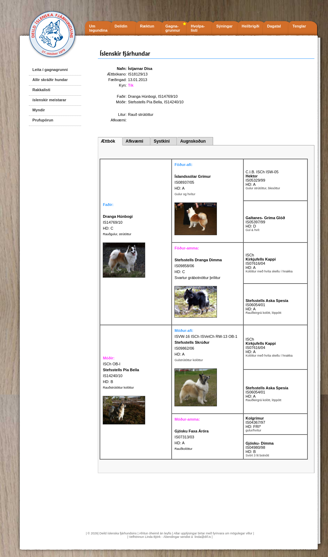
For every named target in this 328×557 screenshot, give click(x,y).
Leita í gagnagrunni (50, 69)
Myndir (38, 110)
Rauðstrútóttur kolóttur (118, 387)
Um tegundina (98, 28)
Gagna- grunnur (172, 28)
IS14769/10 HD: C (118, 222)
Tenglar (299, 26)
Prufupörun (42, 120)
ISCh (249, 255)
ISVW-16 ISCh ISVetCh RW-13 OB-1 (205, 336)
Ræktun (147, 26)
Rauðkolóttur (183, 449)
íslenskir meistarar (49, 100)
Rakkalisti (41, 90)
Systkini (162, 141)
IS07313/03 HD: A (191, 437)
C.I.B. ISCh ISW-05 (262, 172)
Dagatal (274, 26)
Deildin (121, 26)
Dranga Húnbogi (142, 96)
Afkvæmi (134, 141)
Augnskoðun (192, 141)
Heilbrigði (250, 26)
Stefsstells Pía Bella (145, 102)
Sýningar (224, 26)
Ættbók (108, 141)
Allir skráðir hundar (50, 80)
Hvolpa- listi (198, 28)
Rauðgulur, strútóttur (117, 234)
